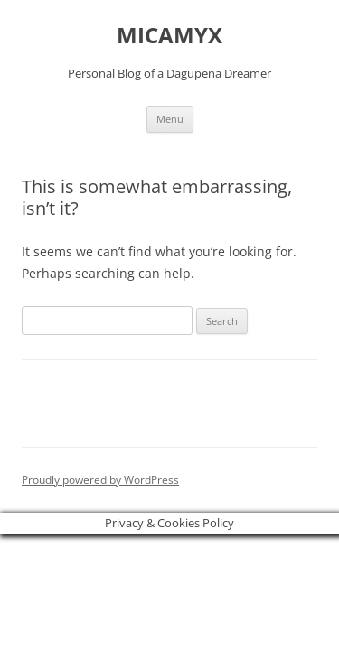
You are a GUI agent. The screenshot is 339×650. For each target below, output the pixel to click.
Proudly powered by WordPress (100, 480)
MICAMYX (169, 36)
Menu (170, 118)
